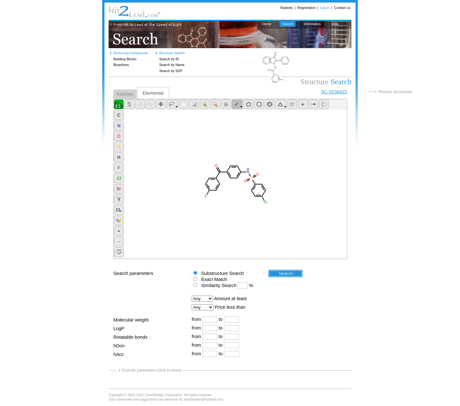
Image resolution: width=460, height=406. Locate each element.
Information (312, 24)
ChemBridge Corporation (163, 395)
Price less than (230, 307)
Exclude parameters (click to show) (151, 370)
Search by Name (171, 65)
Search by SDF (170, 71)
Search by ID (169, 59)
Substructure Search (222, 273)
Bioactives (121, 65)
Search (287, 24)
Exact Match (214, 279)
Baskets (286, 8)
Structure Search (172, 53)
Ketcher (125, 94)
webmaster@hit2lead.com (203, 399)
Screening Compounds (130, 53)
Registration (306, 8)
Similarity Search (218, 285)
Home (266, 24)
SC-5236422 (334, 91)
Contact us (342, 8)
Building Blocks (124, 59)
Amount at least (230, 298)
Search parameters (133, 273)
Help (335, 24)
